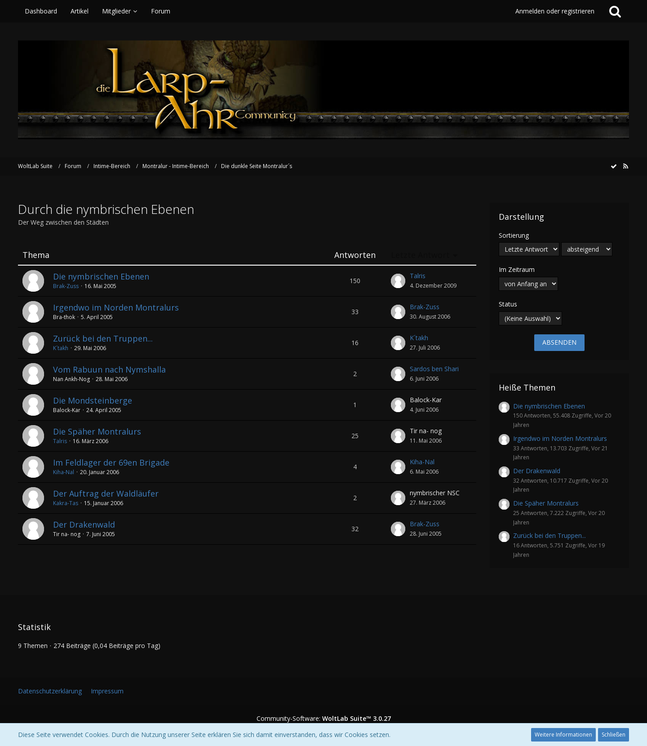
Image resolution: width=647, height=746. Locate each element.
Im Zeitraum (517, 269)
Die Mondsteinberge (92, 400)
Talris (417, 275)
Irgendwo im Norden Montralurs (116, 307)
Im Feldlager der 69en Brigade (111, 462)
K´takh (60, 348)
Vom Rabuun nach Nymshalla (109, 369)
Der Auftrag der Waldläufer (106, 493)
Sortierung (514, 235)
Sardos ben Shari (434, 368)
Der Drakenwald (84, 524)
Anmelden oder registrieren (554, 11)
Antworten (355, 255)
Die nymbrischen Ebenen (101, 276)
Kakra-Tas (65, 503)
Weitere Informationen (563, 734)
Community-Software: (324, 718)
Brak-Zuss (66, 286)
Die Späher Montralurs (97, 431)
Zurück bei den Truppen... (103, 338)
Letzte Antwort (420, 255)
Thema (35, 255)
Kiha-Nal (63, 472)
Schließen (613, 734)
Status (508, 304)
